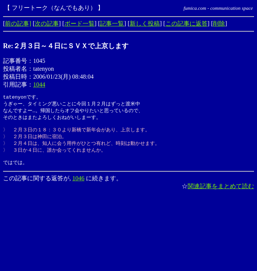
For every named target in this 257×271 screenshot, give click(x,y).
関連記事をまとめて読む (221, 192)
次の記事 (47, 23)
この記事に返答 (186, 23)
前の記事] (18, 23)
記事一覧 (112, 23)
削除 (219, 23)
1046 (78, 184)
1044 (39, 84)
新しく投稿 (145, 23)
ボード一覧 (79, 23)
